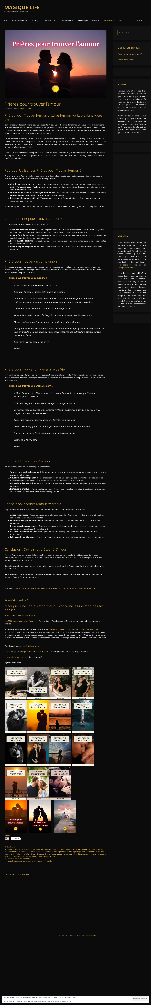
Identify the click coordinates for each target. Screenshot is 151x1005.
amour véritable (24, 849)
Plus (140, 20)
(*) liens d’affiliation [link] (13, 662)
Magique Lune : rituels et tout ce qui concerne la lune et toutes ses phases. (54, 608)
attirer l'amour (50, 849)
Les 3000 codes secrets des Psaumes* (21, 621)
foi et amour (61, 849)
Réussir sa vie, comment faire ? (18, 859)
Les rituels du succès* (14, 657)
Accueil (5, 20)
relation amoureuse (64, 854)
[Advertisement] (132, 191)
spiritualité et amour (80, 854)
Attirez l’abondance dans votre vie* (20, 615)
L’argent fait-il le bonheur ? (16, 600)
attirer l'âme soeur (38, 849)
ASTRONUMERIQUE (19, 20)
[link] (56, 665)
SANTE (97, 20)
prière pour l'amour (66, 852)
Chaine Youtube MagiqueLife (130, 54)
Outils (130, 20)
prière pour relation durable (84, 852)
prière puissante (23, 854)
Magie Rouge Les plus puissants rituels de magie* (26, 651)
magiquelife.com (126, 267)
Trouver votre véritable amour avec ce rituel (34, 588)
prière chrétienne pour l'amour (47, 852)
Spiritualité (110, 20)
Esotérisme (68, 20)
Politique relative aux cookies (62, 1001)
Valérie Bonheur (32, 856)
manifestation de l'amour (85, 849)
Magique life (71, 849)
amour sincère (12, 849)
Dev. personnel (52, 20)
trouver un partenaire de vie (15, 856)
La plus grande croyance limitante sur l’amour (75, 588)
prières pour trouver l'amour (46, 854)
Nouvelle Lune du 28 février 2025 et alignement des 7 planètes (30, 861)
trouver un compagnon (97, 854)
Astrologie (36, 20)
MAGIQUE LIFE (22, 7)
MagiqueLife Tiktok (126, 59)
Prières (32, 854)
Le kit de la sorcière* (31, 646)
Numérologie (82, 20)
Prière (33, 852)
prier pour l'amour (23, 852)
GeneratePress (90, 935)
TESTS (121, 20)
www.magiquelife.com (47, 856)
